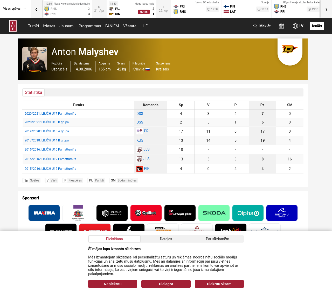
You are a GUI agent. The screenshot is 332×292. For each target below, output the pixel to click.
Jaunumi (66, 26)
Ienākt (317, 26)
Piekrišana (114, 239)
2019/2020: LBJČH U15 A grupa (47, 131)
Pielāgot (166, 284)
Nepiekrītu (112, 284)
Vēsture (129, 26)
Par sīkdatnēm (217, 239)
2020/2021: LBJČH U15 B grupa (47, 122)
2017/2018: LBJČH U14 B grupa (47, 140)
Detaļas (166, 239)
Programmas (90, 26)
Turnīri (33, 26)
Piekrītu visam (219, 284)
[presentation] (36, 9)
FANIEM (112, 26)
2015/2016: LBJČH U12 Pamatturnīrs (50, 159)
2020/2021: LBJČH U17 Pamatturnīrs (50, 113)
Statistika (33, 92)
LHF (144, 26)
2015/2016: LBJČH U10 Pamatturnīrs (50, 149)
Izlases (49, 26)
